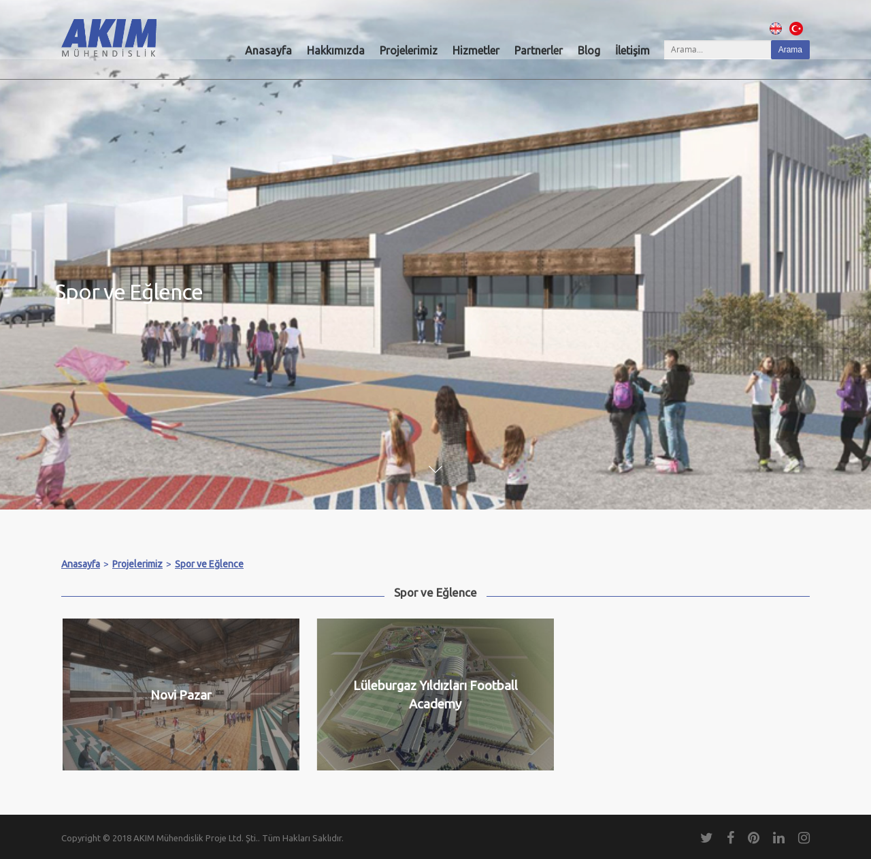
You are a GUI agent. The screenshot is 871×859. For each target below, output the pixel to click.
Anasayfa (268, 50)
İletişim (632, 50)
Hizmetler (476, 50)
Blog (589, 50)
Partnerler (538, 50)
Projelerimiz (409, 50)
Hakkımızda (336, 50)
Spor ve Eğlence (209, 564)
